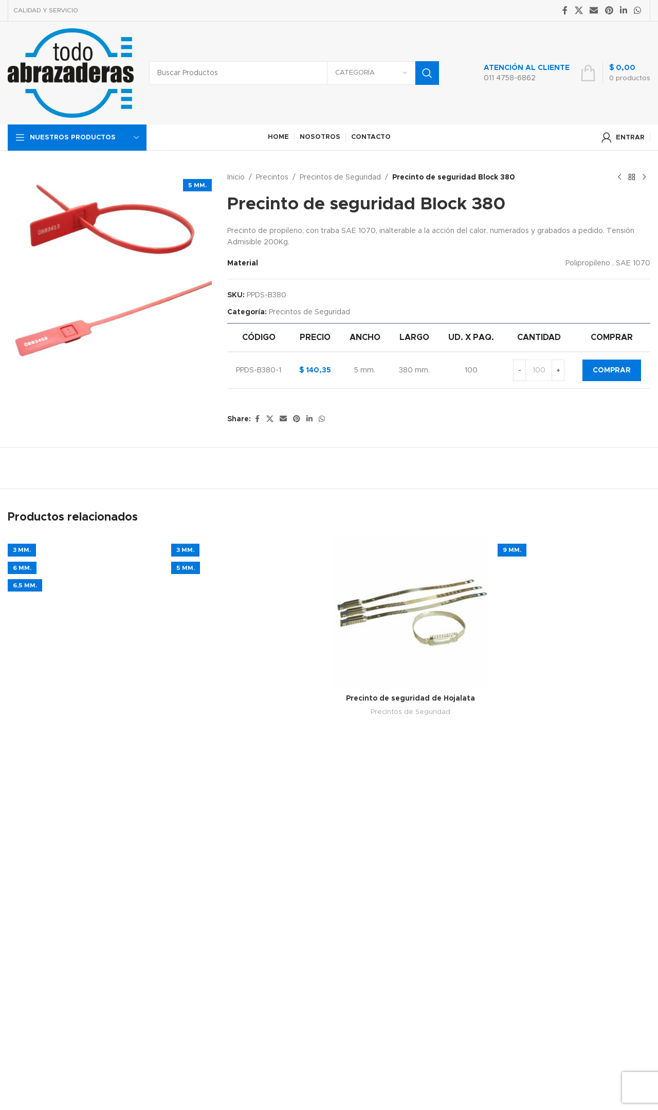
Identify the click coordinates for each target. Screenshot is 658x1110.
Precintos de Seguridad (340, 177)
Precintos (272, 177)
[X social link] (578, 11)
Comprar (612, 370)
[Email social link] (594, 11)
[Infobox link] (516, 73)
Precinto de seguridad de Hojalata (410, 698)
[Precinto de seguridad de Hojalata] (410, 612)
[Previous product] (619, 177)
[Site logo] (71, 73)
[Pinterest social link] (608, 11)
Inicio (236, 177)
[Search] (294, 73)
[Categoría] (371, 73)
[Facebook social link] (565, 11)
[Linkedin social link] (623, 11)
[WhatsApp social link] (638, 11)
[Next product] (644, 177)
